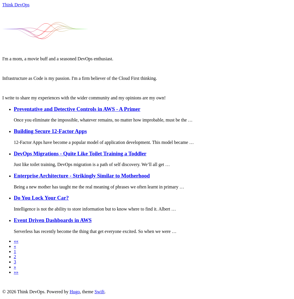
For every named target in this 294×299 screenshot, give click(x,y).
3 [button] (15, 261)
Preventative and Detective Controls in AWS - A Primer (77, 109)
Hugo (75, 291)
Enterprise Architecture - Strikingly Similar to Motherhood (82, 176)
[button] (16, 241)
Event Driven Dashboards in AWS (53, 220)
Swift (99, 291)
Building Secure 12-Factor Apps (50, 131)
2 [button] (15, 256)
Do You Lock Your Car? (41, 198)
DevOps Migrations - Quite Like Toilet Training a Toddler (80, 154)
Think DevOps (16, 4)
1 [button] (15, 251)
